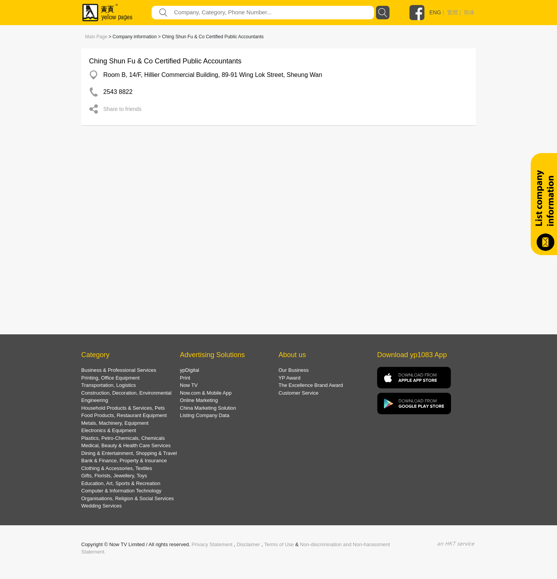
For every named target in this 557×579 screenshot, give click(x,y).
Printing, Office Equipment (110, 378)
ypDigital (189, 370)
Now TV (189, 385)
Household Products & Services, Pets (123, 408)
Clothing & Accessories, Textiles (116, 468)
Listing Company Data (204, 415)
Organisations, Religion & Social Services (127, 498)
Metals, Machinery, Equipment (115, 423)
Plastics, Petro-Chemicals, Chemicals (123, 438)
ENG (435, 12)
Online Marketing (199, 400)
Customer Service (298, 393)
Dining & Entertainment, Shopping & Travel (129, 453)
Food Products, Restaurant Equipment (124, 415)
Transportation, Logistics (108, 385)
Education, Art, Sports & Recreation (121, 483)
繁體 (452, 12)
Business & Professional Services (118, 370)
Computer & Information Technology (121, 491)
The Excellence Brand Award (310, 385)
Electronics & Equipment (108, 430)
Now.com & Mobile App (206, 393)
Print (185, 378)
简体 (469, 12)
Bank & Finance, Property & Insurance (124, 460)
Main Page (96, 36)
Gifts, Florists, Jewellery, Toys (114, 476)
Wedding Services (101, 506)
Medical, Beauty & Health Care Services (126, 445)
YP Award (289, 378)
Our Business (293, 370)
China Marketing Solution (208, 408)
